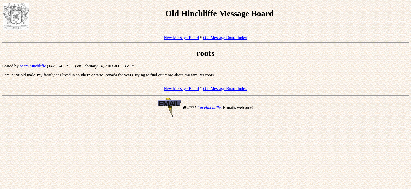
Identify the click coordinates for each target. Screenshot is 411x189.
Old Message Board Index (225, 37)
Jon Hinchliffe (208, 107)
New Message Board (181, 37)
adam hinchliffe (33, 66)
